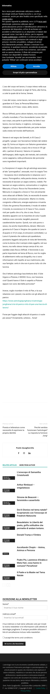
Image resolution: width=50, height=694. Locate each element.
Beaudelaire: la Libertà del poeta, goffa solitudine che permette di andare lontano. (30, 525)
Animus (5, 554)
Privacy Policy (25, 691)
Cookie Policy (40, 688)
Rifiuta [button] (13, 66)
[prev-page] (4, 585)
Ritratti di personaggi (6, 477)
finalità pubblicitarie (10, 37)
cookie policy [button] (7, 19)
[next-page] (8, 585)
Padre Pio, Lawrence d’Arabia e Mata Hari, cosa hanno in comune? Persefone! (32, 563)
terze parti (42, 21)
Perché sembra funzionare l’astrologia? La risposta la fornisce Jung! (37, 431)
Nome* (6, 604)
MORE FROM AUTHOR (27, 465)
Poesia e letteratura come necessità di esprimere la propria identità (14, 430)
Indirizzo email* (9, 614)
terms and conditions (24, 637)
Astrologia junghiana (6, 490)
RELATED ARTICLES (10, 465)
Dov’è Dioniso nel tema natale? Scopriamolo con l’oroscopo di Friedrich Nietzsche (32, 512)
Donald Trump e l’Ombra (29, 534)
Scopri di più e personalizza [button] (25, 72)
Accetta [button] (36, 66)
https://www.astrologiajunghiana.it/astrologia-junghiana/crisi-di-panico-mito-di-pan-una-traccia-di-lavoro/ (25, 304)
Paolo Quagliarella (25, 447)
